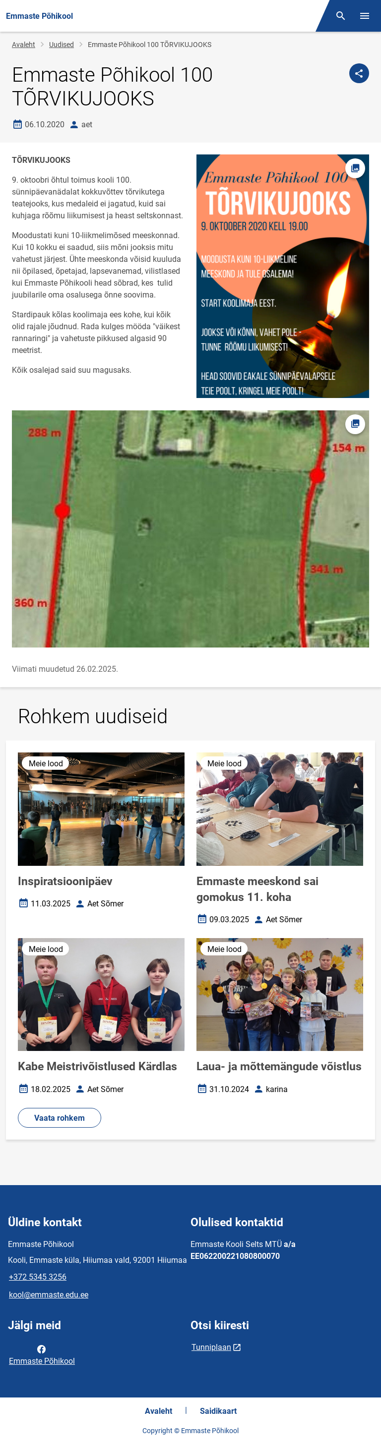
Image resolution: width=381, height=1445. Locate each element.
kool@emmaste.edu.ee (48, 1294)
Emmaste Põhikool (42, 1354)
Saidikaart (218, 1411)
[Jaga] (359, 73)
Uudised (61, 45)
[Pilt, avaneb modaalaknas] (190, 529)
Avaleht (23, 45)
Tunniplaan (211, 1347)
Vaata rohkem (59, 1118)
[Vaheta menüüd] (365, 16)
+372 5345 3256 (37, 1277)
